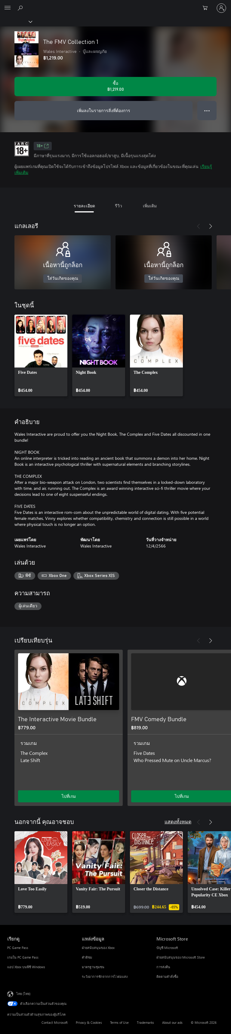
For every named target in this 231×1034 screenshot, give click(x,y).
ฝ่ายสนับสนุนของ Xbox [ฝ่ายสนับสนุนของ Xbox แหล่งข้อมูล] (98, 948)
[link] (40, 355)
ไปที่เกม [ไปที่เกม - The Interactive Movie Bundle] (69, 796)
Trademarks (145, 1022)
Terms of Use (119, 1022)
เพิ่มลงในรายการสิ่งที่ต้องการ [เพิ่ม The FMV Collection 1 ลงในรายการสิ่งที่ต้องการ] (103, 110)
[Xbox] (16, 21)
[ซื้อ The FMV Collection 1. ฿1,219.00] (115, 86)
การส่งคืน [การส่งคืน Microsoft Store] (163, 967)
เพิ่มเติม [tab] (150, 206)
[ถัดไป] (211, 226)
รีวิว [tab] (118, 206)
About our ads (172, 1022)
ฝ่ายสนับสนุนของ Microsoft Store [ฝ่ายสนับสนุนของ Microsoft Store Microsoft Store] (180, 957)
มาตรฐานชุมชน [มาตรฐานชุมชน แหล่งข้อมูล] (93, 967)
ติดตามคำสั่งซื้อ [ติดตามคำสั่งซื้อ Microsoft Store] (167, 976)
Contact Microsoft (55, 1022)
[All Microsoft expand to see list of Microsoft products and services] (7, 8)
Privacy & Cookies (89, 1022)
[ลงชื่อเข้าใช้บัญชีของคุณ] (221, 8)
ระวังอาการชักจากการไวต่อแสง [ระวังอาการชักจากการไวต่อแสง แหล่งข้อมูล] (105, 976)
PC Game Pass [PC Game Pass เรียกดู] (17, 948)
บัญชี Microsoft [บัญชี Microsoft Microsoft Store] (167, 948)
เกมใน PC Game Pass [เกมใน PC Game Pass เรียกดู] (22, 957)
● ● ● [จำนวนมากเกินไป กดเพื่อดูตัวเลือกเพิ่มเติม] (207, 110)
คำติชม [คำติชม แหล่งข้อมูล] (87, 957)
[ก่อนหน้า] (198, 226)
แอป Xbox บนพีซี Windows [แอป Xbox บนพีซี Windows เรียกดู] (26, 967)
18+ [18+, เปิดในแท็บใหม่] (43, 146)
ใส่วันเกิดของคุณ (62, 278)
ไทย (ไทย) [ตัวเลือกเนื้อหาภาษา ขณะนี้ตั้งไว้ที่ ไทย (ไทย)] (23, 994)
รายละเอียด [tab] (84, 206)
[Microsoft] (115, 4)
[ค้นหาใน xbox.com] (21, 8)
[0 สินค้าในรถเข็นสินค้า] (207, 8)
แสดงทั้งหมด (178, 821)
